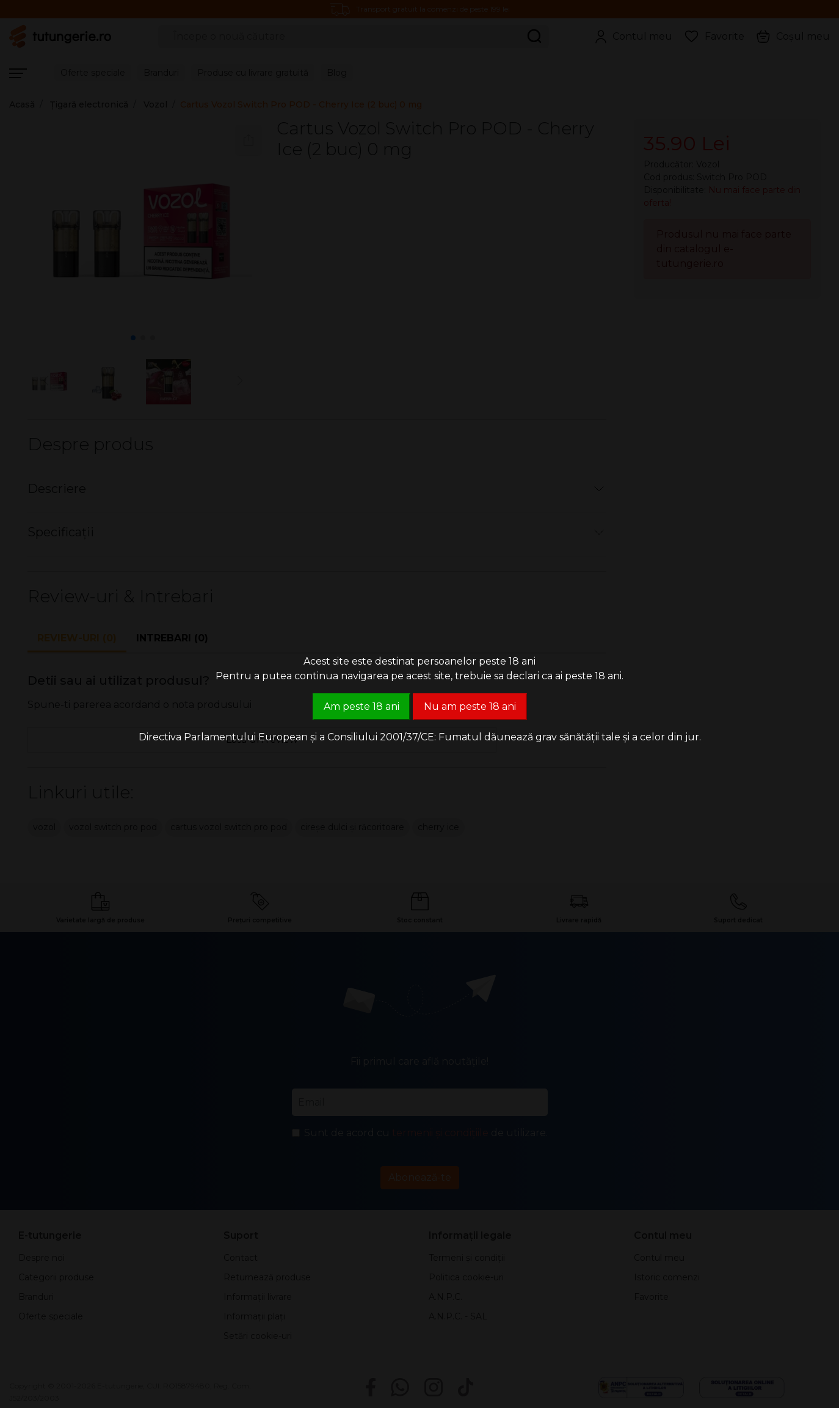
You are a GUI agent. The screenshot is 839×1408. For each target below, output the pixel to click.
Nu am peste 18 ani (470, 706)
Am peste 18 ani (361, 706)
